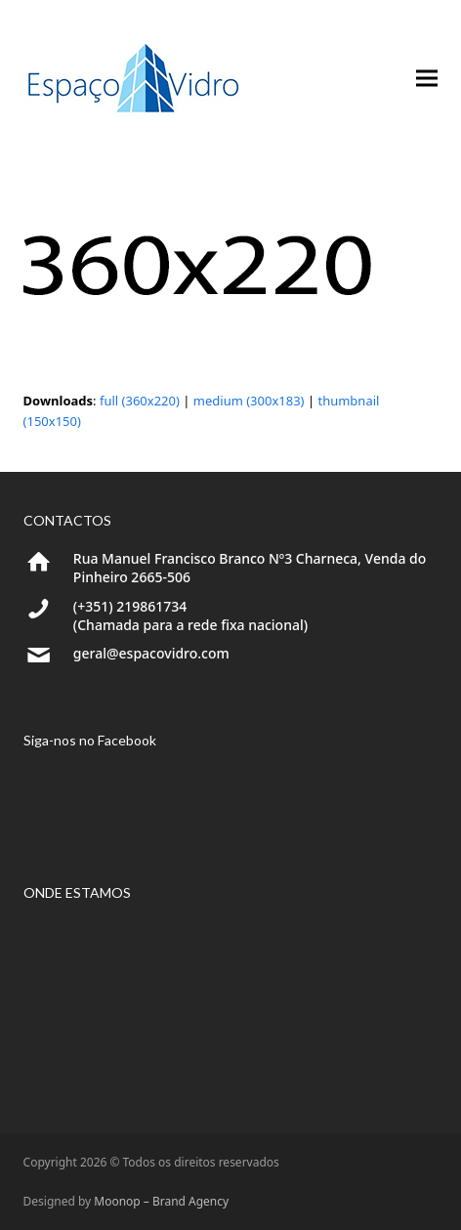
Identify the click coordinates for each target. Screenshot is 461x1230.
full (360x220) (140, 400)
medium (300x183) (249, 400)
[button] (427, 78)
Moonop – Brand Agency (161, 1201)
